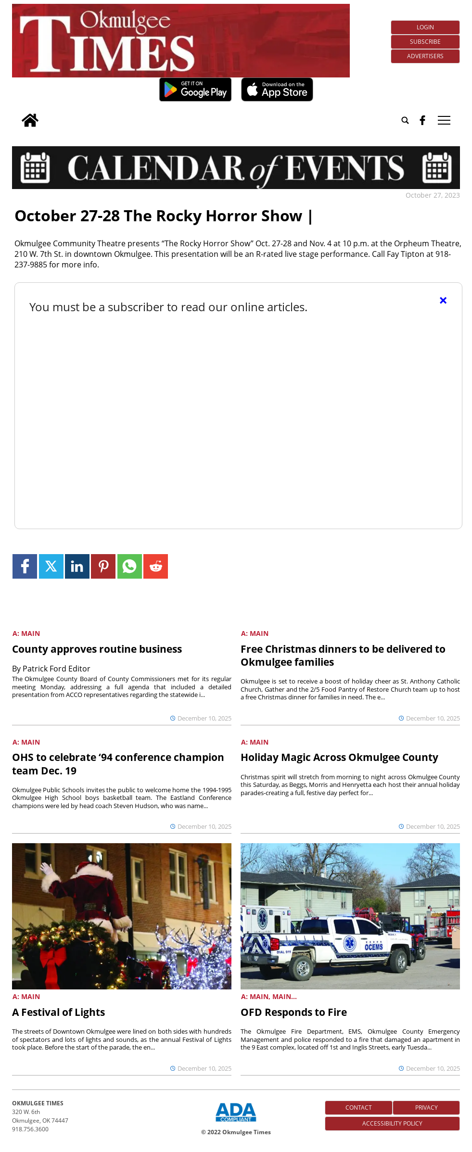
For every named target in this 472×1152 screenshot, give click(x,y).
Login (425, 27)
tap (444, 120)
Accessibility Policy (392, 1123)
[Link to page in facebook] (25, 566)
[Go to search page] (405, 120)
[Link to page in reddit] (155, 566)
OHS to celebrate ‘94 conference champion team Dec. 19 (118, 763)
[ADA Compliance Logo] (236, 1122)
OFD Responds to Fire (294, 1012)
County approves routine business (97, 649)
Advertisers (425, 56)
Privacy (426, 1107)
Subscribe (425, 42)
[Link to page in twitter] (51, 566)
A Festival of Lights (58, 1012)
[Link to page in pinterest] (103, 566)
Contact (358, 1107)
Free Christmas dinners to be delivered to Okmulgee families (343, 655)
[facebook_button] (422, 120)
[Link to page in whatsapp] (129, 566)
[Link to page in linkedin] (77, 566)
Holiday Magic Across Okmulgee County (339, 757)
